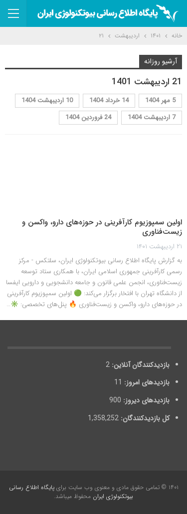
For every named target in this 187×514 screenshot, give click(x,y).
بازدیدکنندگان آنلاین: (140, 364)
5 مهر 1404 (160, 100)
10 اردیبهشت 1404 (47, 100)
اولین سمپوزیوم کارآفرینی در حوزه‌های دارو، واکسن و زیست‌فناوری (102, 227)
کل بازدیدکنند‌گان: (144, 418)
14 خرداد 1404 (109, 100)
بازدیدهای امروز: (146, 382)
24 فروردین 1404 (88, 117)
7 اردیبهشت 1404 (152, 117)
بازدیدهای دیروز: (145, 400)
